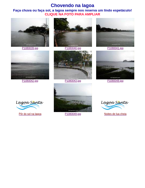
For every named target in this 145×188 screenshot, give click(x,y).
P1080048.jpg (115, 79)
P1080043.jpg (73, 79)
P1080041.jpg (115, 47)
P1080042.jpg (30, 79)
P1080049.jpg (73, 114)
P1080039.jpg (30, 47)
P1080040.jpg (73, 47)
